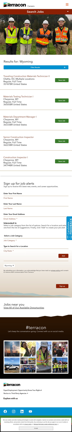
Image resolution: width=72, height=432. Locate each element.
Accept (36, 428)
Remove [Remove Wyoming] (13, 265)
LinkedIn (22, 411)
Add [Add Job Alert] (63, 256)
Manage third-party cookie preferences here (46, 424)
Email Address (10, 219)
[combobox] (36, 246)
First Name (8, 198)
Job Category (10, 240)
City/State (9, 251)
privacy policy (55, 270)
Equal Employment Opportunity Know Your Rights (32, 390)
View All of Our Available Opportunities (24, 307)
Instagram (13, 411)
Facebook (5, 411)
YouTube (30, 411)
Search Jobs (35, 12)
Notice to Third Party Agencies (25, 393)
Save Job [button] (61, 80)
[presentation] (16, 285)
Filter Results (35, 67)
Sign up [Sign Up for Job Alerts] (62, 286)
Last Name (8, 208)
